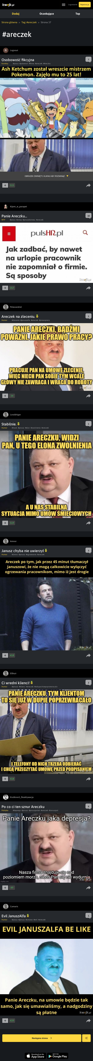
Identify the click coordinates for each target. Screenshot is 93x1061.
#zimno (15, 554)
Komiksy (5, 63)
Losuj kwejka (87, 1039)
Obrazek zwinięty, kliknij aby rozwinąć (45, 176)
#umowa (29, 920)
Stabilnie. (11, 424)
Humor (4, 320)
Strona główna (9, 22)
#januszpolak (34, 810)
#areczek (38, 63)
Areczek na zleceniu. (20, 316)
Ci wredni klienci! (17, 683)
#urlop (19, 220)
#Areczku (47, 63)
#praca (16, 63)
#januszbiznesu (29, 220)
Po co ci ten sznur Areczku (23, 807)
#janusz (21, 428)
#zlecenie (15, 320)
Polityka (5, 810)
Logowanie (72, 5)
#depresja (17, 810)
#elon (27, 428)
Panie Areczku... (14, 216)
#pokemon (23, 63)
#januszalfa (25, 320)
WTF (3, 220)
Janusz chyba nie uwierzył (24, 551)
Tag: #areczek (29, 22)
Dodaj (15, 13)
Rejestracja (84, 5)
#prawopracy (44, 320)
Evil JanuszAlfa (15, 916)
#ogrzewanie (31, 554)
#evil (35, 920)
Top (76, 13)
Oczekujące (46, 13)
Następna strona (42, 1038)
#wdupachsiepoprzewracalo (45, 687)
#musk (14, 428)
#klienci (22, 687)
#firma (31, 63)
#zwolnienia (36, 428)
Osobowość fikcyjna (18, 60)
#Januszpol (53, 810)
